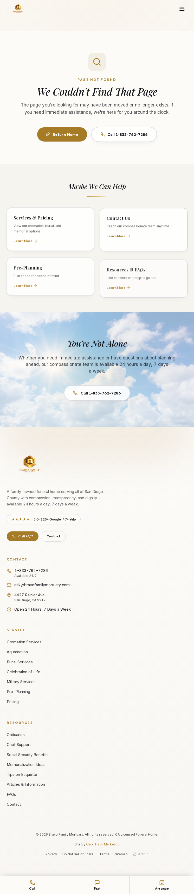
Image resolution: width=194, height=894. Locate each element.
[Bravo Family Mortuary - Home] (18, 9)
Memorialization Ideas (26, 764)
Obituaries (16, 734)
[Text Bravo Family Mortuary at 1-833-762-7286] (97, 885)
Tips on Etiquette (22, 774)
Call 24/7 (22, 536)
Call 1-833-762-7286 (124, 134)
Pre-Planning (18, 691)
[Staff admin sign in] (140, 854)
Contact (53, 536)
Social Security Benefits (28, 754)
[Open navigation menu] (181, 9)
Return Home (62, 134)
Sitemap (121, 854)
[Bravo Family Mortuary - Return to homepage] (30, 464)
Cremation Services (24, 642)
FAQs (11, 794)
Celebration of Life (23, 672)
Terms (104, 854)
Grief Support (19, 744)
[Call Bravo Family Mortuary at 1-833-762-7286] (32, 885)
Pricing (13, 701)
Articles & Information (26, 784)
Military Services (21, 681)
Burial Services (20, 662)
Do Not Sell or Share (78, 854)
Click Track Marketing (103, 844)
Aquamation (17, 652)
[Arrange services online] (161, 885)
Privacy (51, 854)
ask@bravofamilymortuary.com (38, 585)
